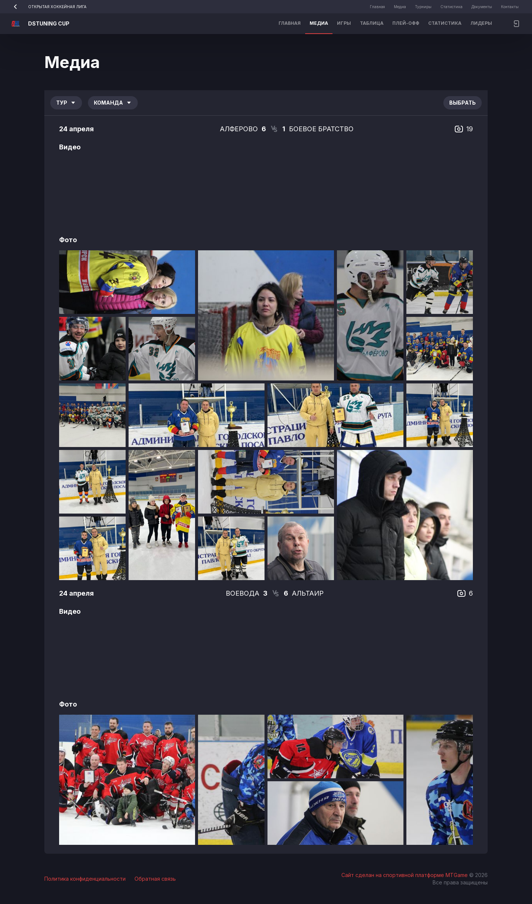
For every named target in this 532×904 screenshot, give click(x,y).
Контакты (510, 6)
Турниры (423, 6)
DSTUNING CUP (48, 23)
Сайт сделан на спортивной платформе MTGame (405, 875)
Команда (113, 102)
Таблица (371, 23)
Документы (481, 6)
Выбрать (462, 102)
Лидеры (481, 23)
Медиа (400, 6)
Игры (344, 23)
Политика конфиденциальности (85, 879)
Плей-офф (405, 23)
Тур (66, 102)
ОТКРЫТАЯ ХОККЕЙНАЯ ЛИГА (47, 7)
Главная (377, 6)
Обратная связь (155, 879)
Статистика (451, 6)
